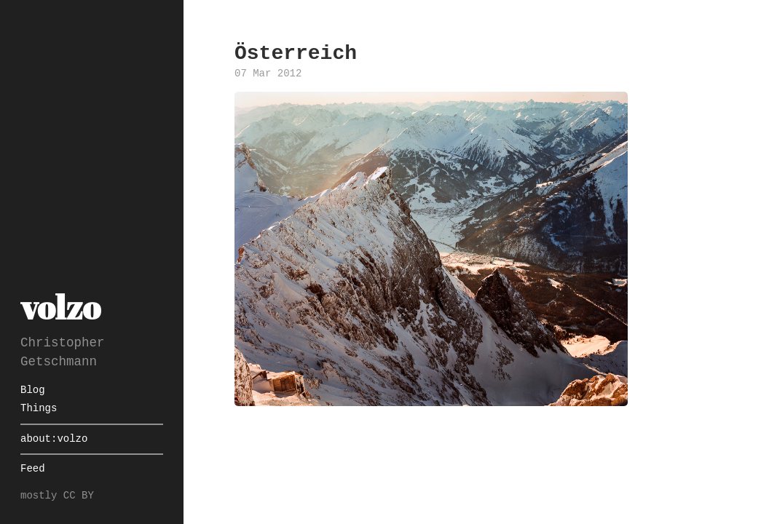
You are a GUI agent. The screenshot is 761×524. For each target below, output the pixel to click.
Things (38, 409)
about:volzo (53, 439)
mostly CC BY (57, 496)
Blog (32, 390)
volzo (60, 307)
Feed (32, 469)
